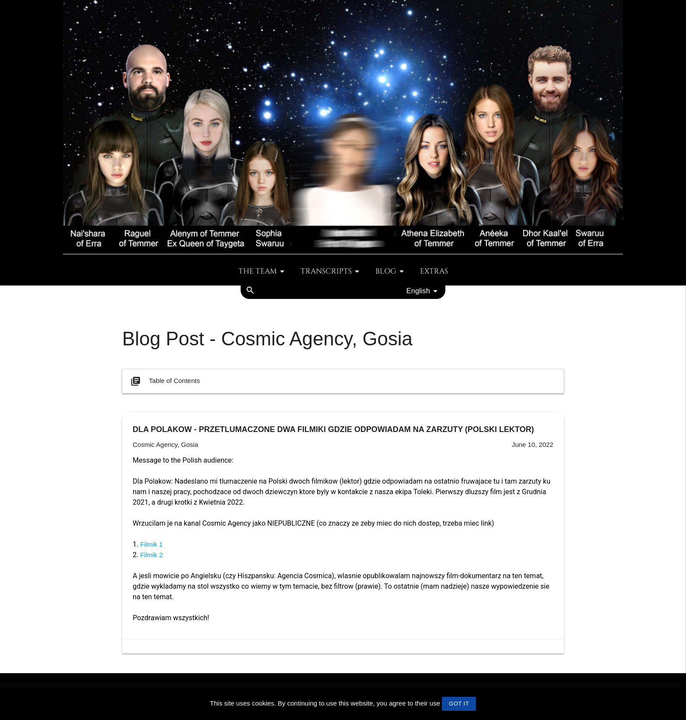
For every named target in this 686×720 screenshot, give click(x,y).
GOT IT (459, 703)
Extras (434, 271)
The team (262, 271)
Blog (391, 271)
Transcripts (331, 271)
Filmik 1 (151, 544)
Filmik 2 (151, 554)
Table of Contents (164, 381)
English (423, 291)
